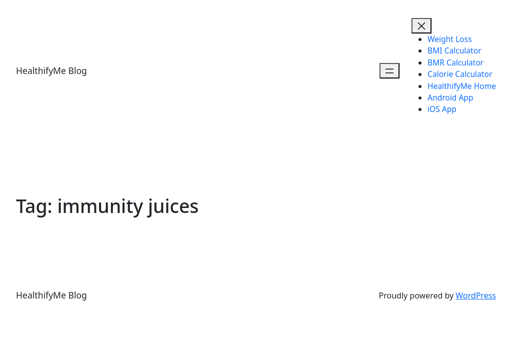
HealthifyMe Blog (51, 70)
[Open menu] (390, 70)
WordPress (476, 295)
